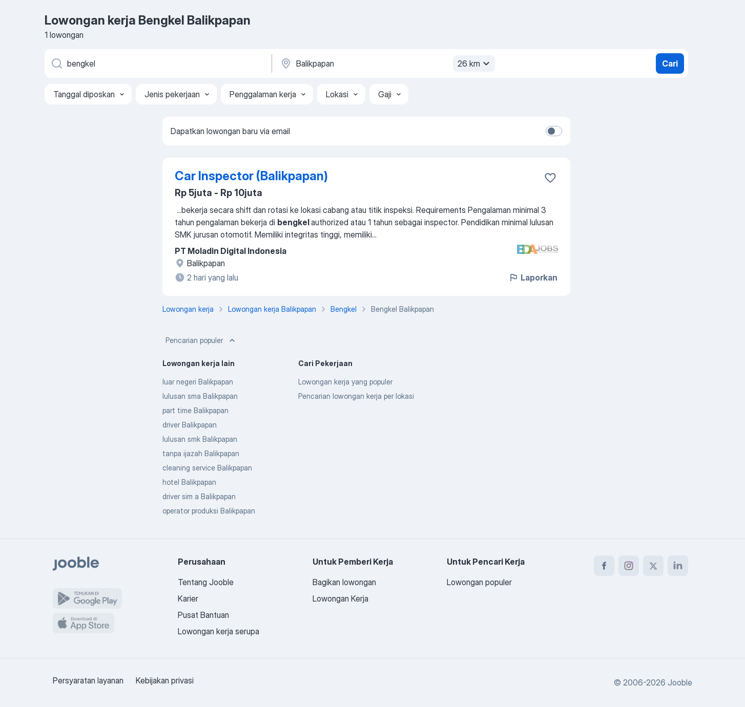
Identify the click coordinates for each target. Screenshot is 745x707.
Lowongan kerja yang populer (345, 381)
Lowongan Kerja (340, 598)
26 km (475, 63)
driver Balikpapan (189, 424)
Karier (188, 598)
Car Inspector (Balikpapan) (251, 175)
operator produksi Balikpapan (208, 510)
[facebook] (604, 565)
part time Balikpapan (195, 410)
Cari (670, 63)
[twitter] (653, 565)
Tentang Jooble (206, 582)
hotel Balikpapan (189, 482)
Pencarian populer (201, 340)
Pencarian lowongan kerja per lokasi (356, 396)
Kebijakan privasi (165, 680)
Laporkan (532, 277)
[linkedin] (678, 565)
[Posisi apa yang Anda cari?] (157, 63)
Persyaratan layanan (88, 680)
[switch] (554, 131)
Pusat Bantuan (203, 615)
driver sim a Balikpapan (199, 496)
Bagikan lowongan (344, 582)
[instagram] (628, 565)
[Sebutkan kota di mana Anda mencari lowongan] (386, 63)
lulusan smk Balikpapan (199, 439)
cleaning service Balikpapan (207, 467)
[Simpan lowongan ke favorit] (550, 177)
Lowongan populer (479, 582)
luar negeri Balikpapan (197, 381)
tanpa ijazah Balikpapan (200, 453)
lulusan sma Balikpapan (200, 396)
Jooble (680, 682)
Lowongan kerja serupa (218, 631)
